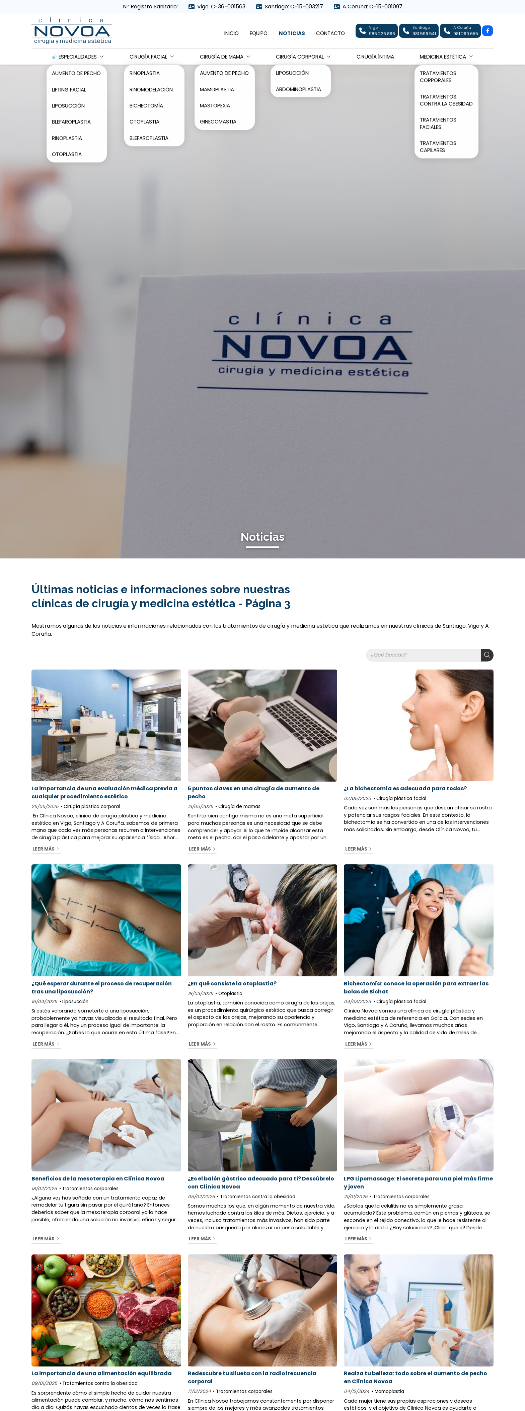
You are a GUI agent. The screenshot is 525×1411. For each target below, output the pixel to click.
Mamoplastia (389, 1391)
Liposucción (75, 1001)
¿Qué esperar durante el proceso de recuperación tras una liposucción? (101, 987)
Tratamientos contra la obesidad (257, 1197)
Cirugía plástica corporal (92, 806)
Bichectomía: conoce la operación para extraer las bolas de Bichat (416, 987)
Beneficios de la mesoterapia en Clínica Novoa (97, 1178)
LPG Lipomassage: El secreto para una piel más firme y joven (418, 1182)
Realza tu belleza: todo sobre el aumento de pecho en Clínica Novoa (415, 1377)
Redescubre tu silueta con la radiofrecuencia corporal (252, 1377)
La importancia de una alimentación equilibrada (101, 1373)
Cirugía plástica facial (401, 798)
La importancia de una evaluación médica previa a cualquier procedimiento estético (104, 792)
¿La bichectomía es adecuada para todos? (405, 788)
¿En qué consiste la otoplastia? (232, 983)
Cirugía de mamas (239, 806)
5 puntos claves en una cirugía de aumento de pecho (253, 792)
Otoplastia (230, 993)
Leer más (43, 849)
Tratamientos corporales (90, 1188)
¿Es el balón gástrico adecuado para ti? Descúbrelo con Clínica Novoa (261, 1182)
